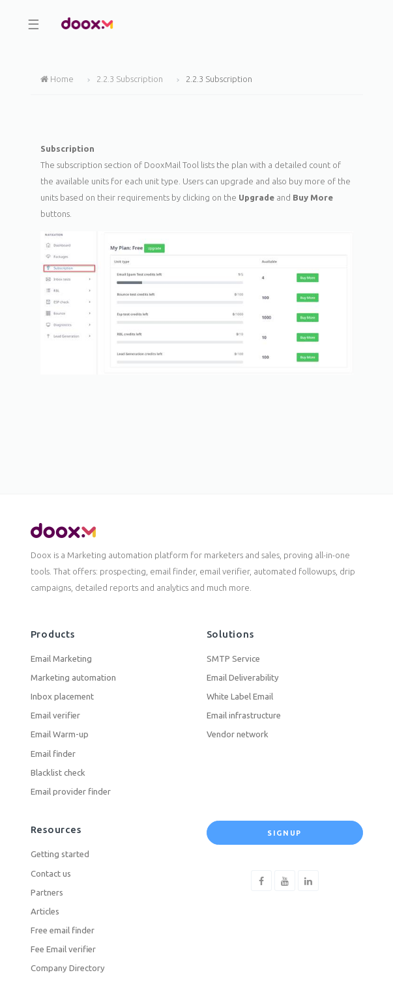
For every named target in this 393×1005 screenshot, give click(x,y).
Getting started (60, 853)
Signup (284, 833)
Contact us (51, 873)
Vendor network (238, 734)
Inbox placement (62, 696)
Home (57, 78)
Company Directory (68, 967)
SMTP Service (233, 658)
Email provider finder (71, 791)
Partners (47, 892)
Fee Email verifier (63, 949)
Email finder (53, 753)
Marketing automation (73, 677)
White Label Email (240, 696)
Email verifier (55, 715)
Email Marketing (61, 658)
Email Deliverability (243, 677)
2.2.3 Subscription (129, 78)
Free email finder (63, 930)
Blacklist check (58, 772)
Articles (45, 911)
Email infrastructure (244, 715)
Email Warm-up (60, 734)
